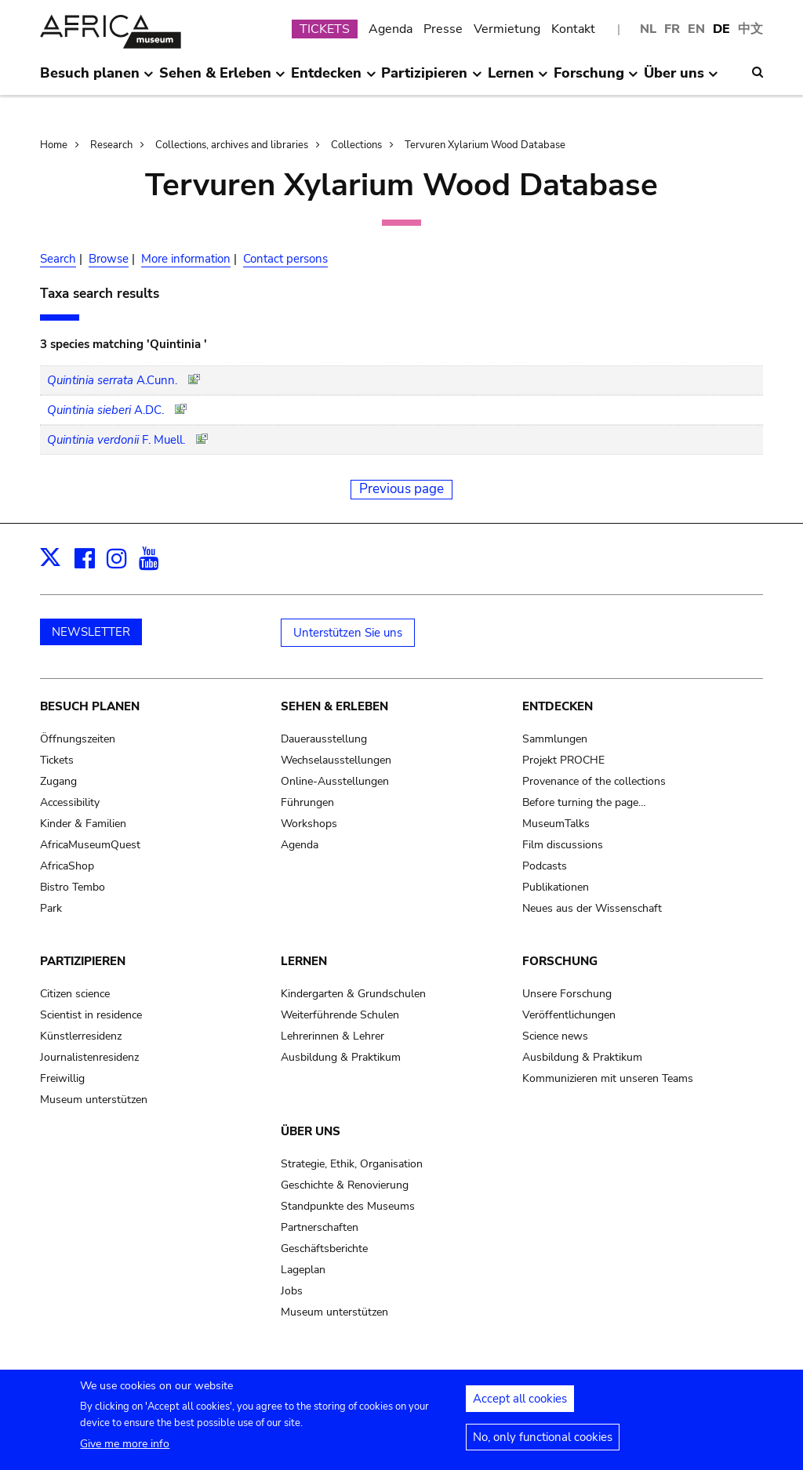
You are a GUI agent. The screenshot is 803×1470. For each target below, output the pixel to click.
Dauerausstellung (324, 738)
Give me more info (124, 1447)
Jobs (292, 1290)
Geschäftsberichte (324, 1248)
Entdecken (557, 706)
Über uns (310, 1131)
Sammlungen (554, 738)
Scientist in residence (91, 1014)
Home (53, 145)
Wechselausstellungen (336, 760)
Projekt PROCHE (563, 760)
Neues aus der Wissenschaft (592, 908)
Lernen (304, 961)
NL (648, 29)
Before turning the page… (584, 802)
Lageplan (303, 1269)
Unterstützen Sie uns (347, 633)
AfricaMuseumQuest (90, 844)
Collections (356, 145)
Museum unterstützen (93, 1099)
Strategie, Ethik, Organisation (352, 1163)
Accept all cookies (520, 1402)
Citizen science (75, 993)
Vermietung (507, 29)
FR (672, 29)
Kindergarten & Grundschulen (353, 993)
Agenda (390, 29)
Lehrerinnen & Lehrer (332, 1036)
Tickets (57, 760)
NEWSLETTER (91, 632)
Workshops (309, 823)
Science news (555, 1036)
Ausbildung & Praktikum (341, 1057)
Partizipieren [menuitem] (431, 79)
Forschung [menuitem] (596, 79)
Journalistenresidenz (89, 1057)
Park (51, 908)
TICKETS (325, 29)
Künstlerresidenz (81, 1036)
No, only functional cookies (542, 1440)
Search (58, 259)
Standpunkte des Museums (348, 1206)
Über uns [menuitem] (681, 79)
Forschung (560, 961)
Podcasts (544, 865)
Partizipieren (82, 961)
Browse (109, 259)
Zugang (58, 781)
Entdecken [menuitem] (333, 79)
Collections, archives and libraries (231, 145)
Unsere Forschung (567, 993)
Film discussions (562, 844)
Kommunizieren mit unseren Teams (607, 1078)
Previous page (401, 489)
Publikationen (555, 887)
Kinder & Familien (83, 823)
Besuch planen (90, 706)
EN (696, 29)
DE (721, 29)
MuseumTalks (556, 823)
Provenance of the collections (594, 781)
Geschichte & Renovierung (345, 1185)
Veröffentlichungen (569, 1014)
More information (186, 259)
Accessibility (70, 802)
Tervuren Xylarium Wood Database (485, 145)
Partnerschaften (319, 1227)
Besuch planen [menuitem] (97, 79)
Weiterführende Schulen (340, 1014)
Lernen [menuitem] (518, 79)
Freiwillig (62, 1078)
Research (111, 145)
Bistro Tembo (72, 887)
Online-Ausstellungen (335, 781)
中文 (750, 29)
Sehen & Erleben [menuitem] (222, 79)
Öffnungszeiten (77, 738)
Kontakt (573, 29)
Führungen (307, 802)
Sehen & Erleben (334, 706)
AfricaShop (67, 865)
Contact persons (285, 259)
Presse (443, 29)
